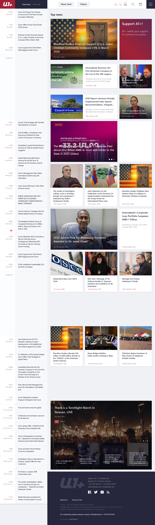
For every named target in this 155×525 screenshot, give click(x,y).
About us (63, 500)
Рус (120, 4)
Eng (125, 4)
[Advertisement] (31, 86)
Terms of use (77, 500)
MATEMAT (74, 519)
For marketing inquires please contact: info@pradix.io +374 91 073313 (87, 514)
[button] (109, 159)
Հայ (115, 4)
